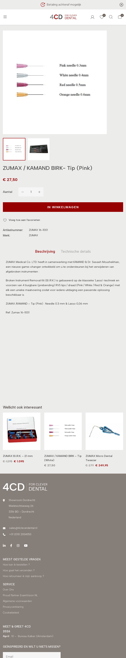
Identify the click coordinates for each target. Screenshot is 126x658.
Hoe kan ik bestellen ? (16, 565)
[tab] (44, 251)
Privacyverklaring (13, 607)
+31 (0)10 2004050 (20, 534)
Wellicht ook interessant (24, 408)
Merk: (6, 235)
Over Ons (8, 590)
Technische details (77, 251)
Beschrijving (44, 251)
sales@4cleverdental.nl (23, 528)
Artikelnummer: (13, 230)
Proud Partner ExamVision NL (20, 595)
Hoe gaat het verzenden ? (19, 571)
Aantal (7, 192)
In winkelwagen (63, 207)
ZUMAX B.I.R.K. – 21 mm (18, 456)
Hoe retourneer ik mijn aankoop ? (24, 576)
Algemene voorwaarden (17, 601)
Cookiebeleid (11, 613)
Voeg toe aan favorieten (24, 220)
